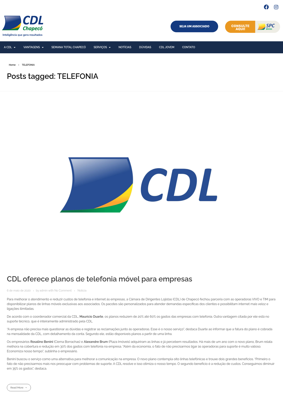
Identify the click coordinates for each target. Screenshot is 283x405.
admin (44, 290)
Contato (188, 47)
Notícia (82, 290)
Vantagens (33, 47)
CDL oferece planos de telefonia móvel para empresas (99, 279)
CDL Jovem (166, 47)
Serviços (102, 47)
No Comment (63, 290)
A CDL (10, 47)
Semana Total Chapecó (68, 47)
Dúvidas (145, 47)
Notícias (125, 47)
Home (12, 65)
